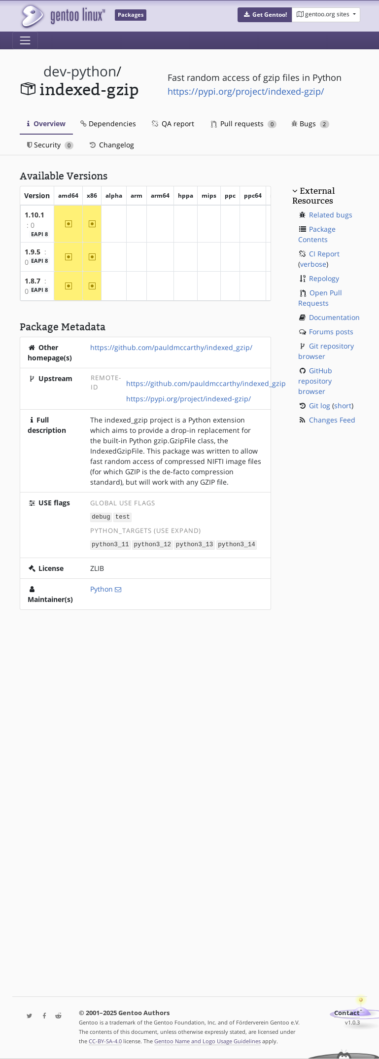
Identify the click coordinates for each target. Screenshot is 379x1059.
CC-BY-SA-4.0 (105, 1041)
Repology (324, 278)
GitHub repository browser (315, 381)
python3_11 (110, 544)
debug (101, 517)
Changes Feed (332, 419)
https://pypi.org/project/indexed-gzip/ (246, 91)
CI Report (324, 253)
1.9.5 (32, 251)
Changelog (111, 144)
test (122, 517)
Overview (46, 123)
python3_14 (236, 544)
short (342, 405)
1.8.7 (32, 280)
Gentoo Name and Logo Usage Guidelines (207, 1041)
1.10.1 (34, 214)
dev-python (79, 71)
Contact (347, 1013)
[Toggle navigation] (25, 40)
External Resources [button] (313, 196)
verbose (313, 264)
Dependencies (108, 123)
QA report (172, 123)
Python (101, 588)
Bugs (310, 123)
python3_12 (152, 544)
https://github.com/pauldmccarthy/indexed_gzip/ (171, 347)
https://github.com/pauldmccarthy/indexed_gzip (206, 383)
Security (50, 144)
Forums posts (331, 331)
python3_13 (194, 544)
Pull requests (244, 123)
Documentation (334, 317)
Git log (319, 405)
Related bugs (330, 214)
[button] (265, 14)
